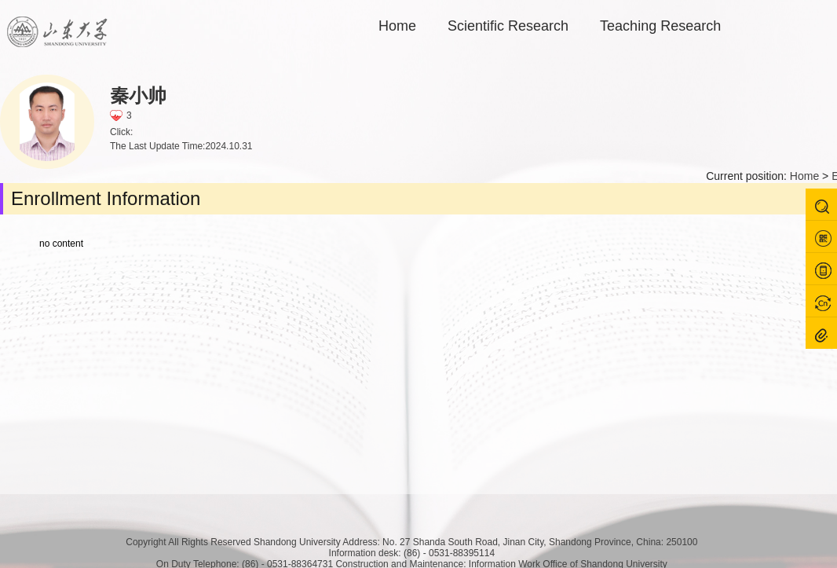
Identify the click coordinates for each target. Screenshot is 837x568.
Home (397, 26)
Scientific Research (508, 26)
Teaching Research (660, 26)
